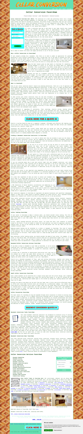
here (21, 351)
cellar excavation (50, 295)
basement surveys (25, 384)
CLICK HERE (14, 331)
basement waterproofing (65, 323)
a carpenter (52, 385)
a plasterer (41, 382)
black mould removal (64, 388)
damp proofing (58, 386)
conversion (51, 73)
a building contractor (66, 384)
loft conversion (58, 382)
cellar (61, 18)
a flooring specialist (30, 388)
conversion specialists (50, 204)
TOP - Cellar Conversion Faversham (20, 414)
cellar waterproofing (40, 386)
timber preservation (34, 385)
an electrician (41, 389)
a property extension (23, 389)
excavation (47, 297)
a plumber (47, 388)
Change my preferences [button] (58, 430)
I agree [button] (46, 430)
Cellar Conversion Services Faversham (26, 354)
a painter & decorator (45, 384)
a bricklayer (57, 389)
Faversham (18, 204)
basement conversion (66, 32)
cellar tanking (60, 320)
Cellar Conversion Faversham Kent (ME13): (23, 18)
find (15, 338)
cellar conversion (31, 206)
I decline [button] (50, 430)
